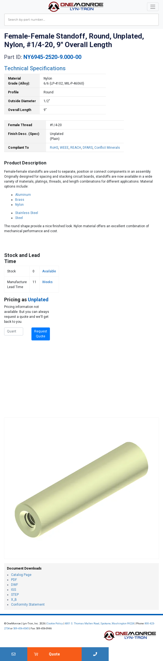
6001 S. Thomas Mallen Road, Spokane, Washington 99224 (99, 623)
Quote (54, 654)
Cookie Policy (55, 623)
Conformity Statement (28, 604)
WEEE (64, 148)
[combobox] (81, 19)
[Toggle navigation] (153, 6)
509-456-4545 (21, 628)
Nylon (19, 205)
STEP (15, 595)
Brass (19, 200)
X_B (14, 600)
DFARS (88, 148)
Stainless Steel (26, 213)
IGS (13, 590)
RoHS (54, 148)
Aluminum (23, 195)
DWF (14, 585)
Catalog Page (21, 575)
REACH (75, 148)
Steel (19, 218)
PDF (14, 580)
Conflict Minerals (107, 148)
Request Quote (40, 333)
